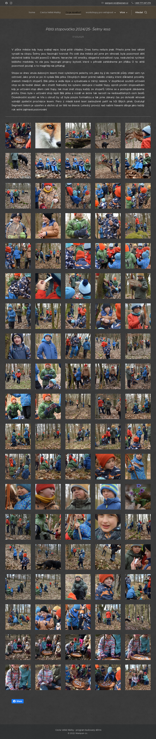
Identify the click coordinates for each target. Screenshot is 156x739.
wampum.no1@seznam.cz (116, 3)
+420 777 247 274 (143, 3)
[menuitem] (30, 12)
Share (17, 701)
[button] (141, 12)
